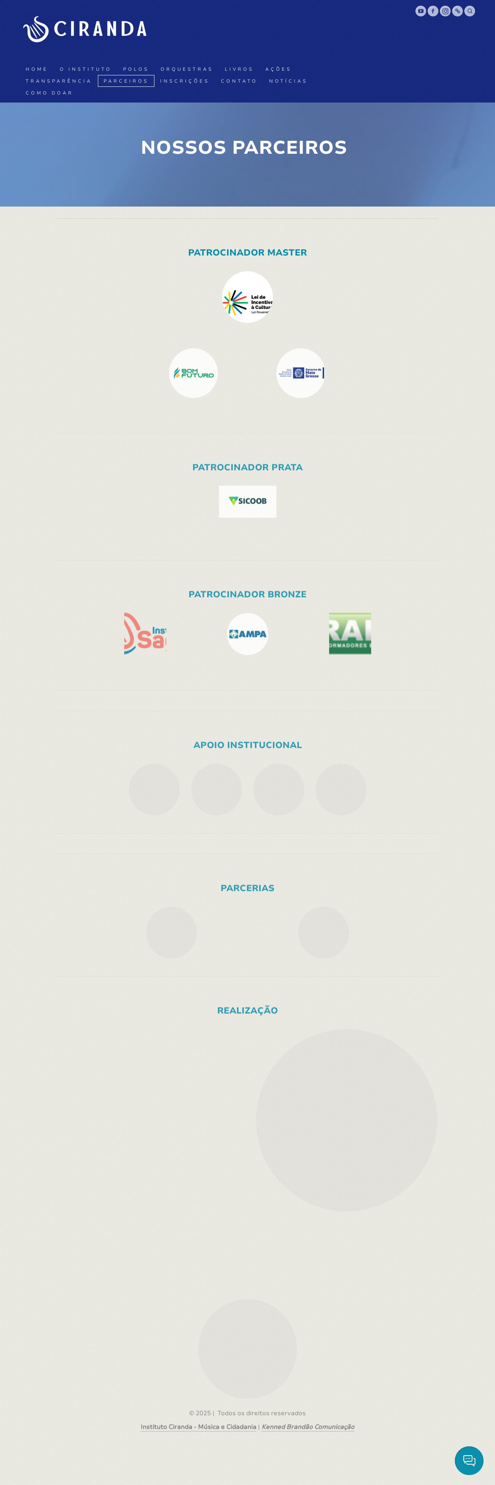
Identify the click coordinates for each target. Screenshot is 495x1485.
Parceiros (126, 81)
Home (37, 69)
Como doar (49, 93)
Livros (239, 69)
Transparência (59, 81)
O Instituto (86, 69)
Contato (239, 81)
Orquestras (187, 69)
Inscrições (184, 81)
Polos (136, 69)
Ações (278, 69)
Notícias (288, 81)
